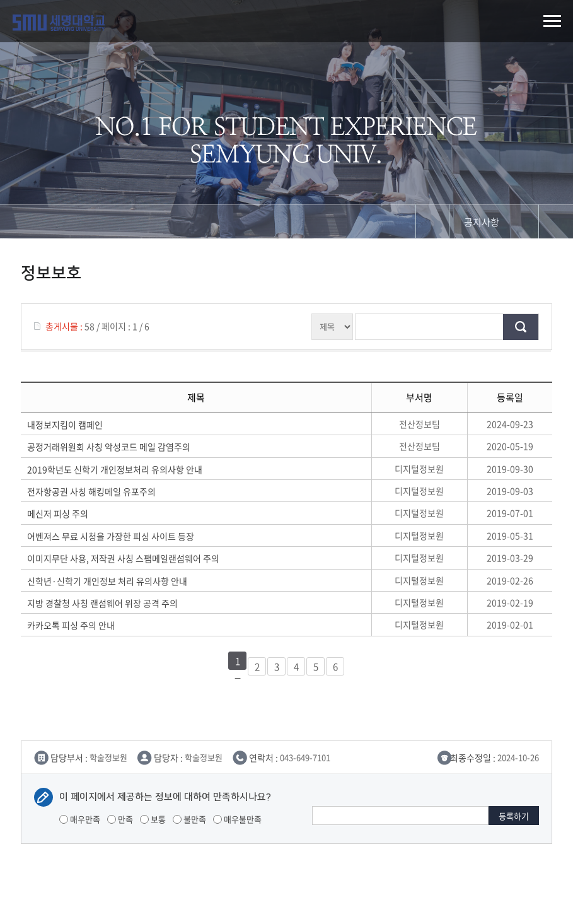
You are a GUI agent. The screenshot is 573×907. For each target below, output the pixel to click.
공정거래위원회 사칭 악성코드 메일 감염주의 (108, 446)
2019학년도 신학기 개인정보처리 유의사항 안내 (114, 469)
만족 (120, 819)
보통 (153, 819)
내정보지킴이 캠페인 (65, 424)
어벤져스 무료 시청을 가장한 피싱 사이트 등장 (110, 536)
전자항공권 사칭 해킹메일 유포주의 (91, 491)
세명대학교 (59, 23)
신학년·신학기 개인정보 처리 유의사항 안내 (107, 581)
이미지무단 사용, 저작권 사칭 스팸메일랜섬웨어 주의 (123, 558)
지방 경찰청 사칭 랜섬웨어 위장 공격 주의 (102, 603)
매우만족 (79, 819)
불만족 (189, 819)
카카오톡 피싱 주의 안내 (71, 625)
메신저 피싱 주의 (57, 513)
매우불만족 (237, 819)
